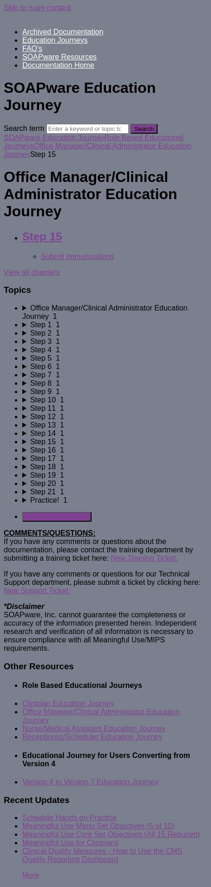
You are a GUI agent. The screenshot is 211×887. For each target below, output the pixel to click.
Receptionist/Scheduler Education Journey (92, 737)
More (30, 875)
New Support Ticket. (37, 591)
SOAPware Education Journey (54, 138)
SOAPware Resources (59, 57)
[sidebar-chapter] (114, 312)
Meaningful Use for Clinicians (70, 843)
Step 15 (42, 236)
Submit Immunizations (77, 256)
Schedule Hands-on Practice (69, 818)
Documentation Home (58, 65)
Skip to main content (37, 8)
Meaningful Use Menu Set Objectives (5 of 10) (98, 826)
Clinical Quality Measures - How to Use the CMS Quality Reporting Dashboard (102, 855)
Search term (24, 128)
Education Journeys (55, 40)
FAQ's (32, 48)
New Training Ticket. (144, 558)
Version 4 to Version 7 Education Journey (90, 782)
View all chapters (32, 272)
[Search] (87, 129)
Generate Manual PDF (57, 516)
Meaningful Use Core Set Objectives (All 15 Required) (111, 834)
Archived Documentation (62, 32)
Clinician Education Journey (68, 703)
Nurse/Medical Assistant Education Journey (93, 728)
